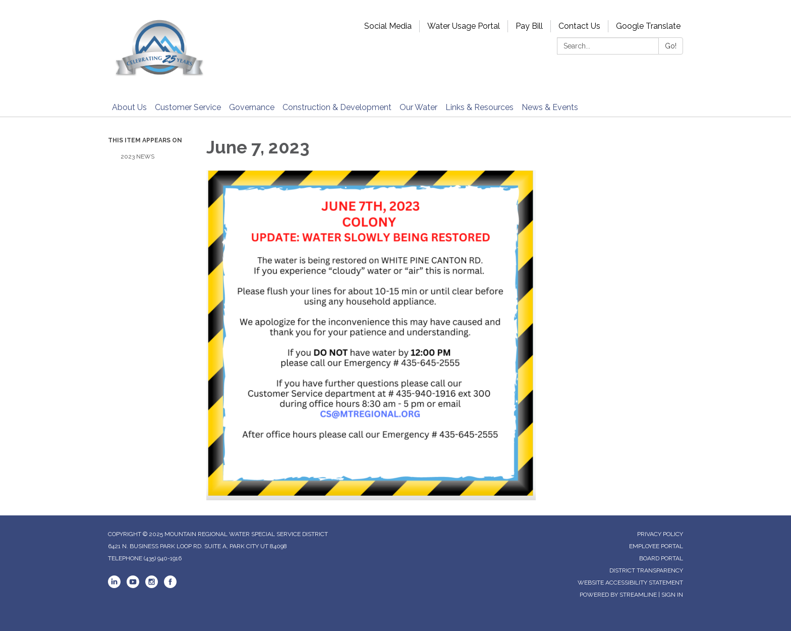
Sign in (672, 594)
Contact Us (579, 26)
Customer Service (188, 107)
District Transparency (646, 570)
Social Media (388, 26)
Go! (670, 46)
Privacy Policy (660, 534)
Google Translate (648, 26)
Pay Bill (529, 26)
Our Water (418, 107)
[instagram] (151, 586)
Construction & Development (336, 107)
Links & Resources (479, 107)
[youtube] (133, 586)
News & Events (550, 107)
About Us (129, 107)
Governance (251, 107)
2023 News (137, 156)
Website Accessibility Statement (630, 582)
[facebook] (170, 586)
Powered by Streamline (618, 594)
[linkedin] (114, 586)
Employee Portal (656, 546)
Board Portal (661, 558)
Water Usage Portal (463, 26)
